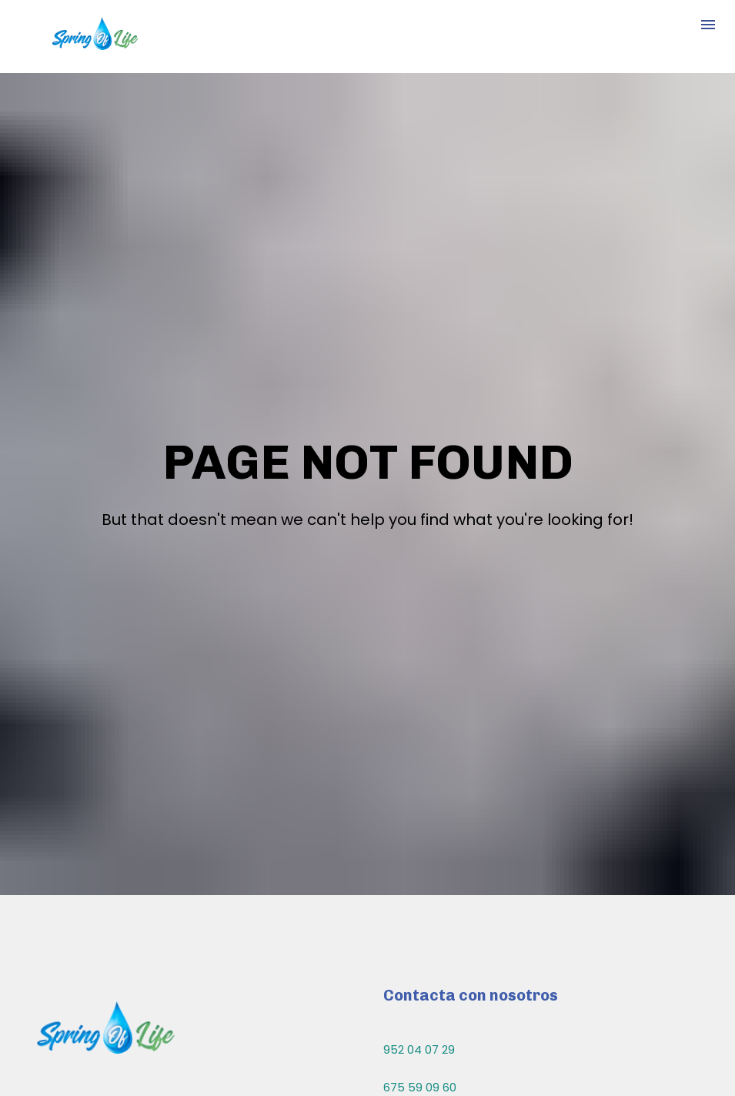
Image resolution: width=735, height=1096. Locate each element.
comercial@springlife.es (451, 1052)
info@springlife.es (433, 1014)
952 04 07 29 (419, 924)
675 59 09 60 (419, 962)
